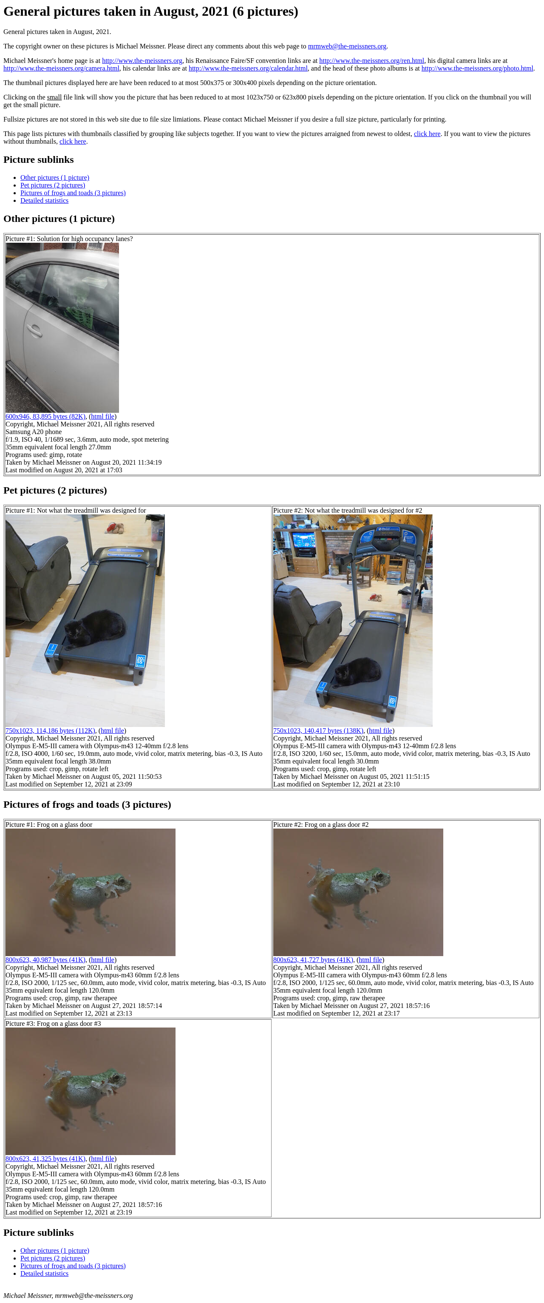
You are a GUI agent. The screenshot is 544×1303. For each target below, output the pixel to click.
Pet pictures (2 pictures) (52, 185)
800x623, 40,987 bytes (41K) (45, 959)
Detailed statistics (44, 200)
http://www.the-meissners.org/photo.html (477, 68)
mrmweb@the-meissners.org (347, 46)
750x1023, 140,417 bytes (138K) (318, 730)
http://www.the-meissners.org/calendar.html (248, 68)
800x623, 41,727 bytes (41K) (313, 959)
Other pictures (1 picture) (54, 177)
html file (102, 416)
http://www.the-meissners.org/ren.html (371, 60)
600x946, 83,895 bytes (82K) (45, 416)
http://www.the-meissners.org (142, 60)
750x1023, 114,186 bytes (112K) (50, 730)
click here (427, 133)
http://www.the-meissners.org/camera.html (61, 68)
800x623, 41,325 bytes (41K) (45, 1158)
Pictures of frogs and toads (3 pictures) (73, 192)
